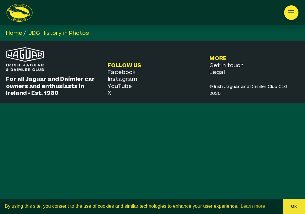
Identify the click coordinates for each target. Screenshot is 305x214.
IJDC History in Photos (58, 33)
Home (14, 33)
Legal (217, 72)
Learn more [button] (253, 206)
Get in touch (226, 66)
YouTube (120, 86)
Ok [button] (294, 206)
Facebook (122, 72)
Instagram (122, 79)
